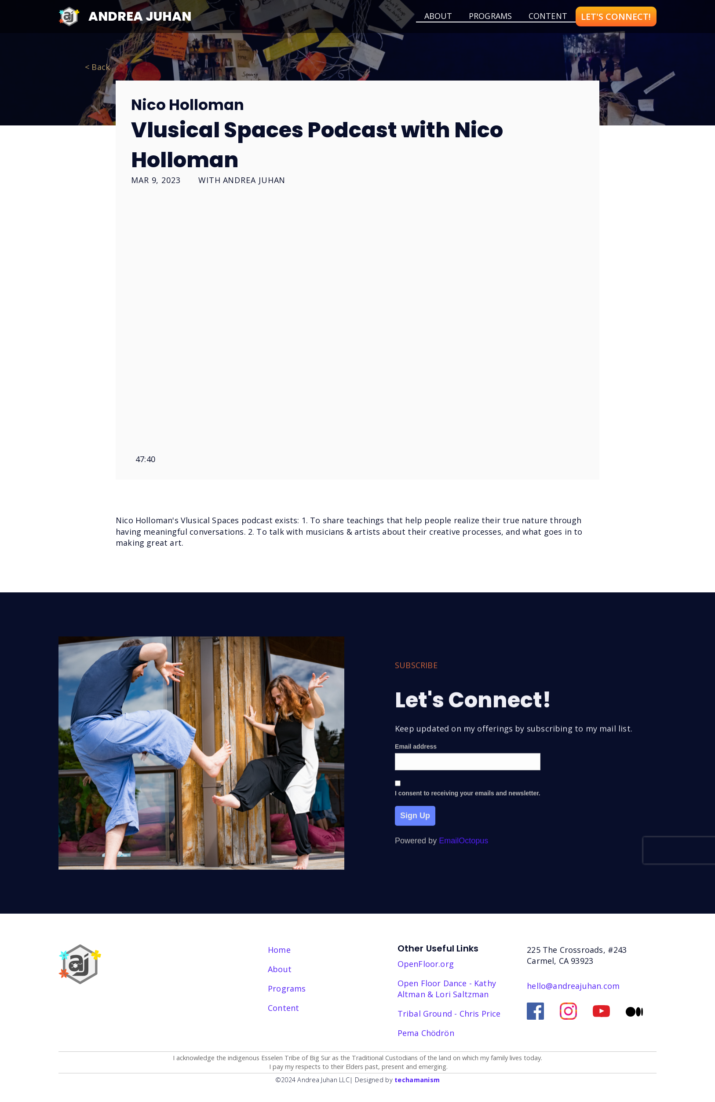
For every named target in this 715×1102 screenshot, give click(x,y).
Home (279, 949)
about (438, 16)
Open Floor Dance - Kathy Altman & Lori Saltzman (447, 988)
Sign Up (415, 826)
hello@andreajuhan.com (573, 986)
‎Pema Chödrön (426, 1033)
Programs (490, 16)
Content (548, 16)
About (280, 969)
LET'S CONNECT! (616, 16)
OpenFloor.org (426, 964)
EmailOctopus (463, 851)
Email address (416, 756)
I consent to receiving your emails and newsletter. (467, 804)
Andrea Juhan (139, 16)
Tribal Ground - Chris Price (449, 1013)
